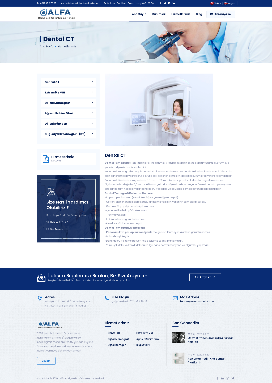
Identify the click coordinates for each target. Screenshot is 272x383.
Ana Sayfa (139, 14)
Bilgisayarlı (143, 345)
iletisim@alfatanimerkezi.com (82, 3)
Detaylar (56, 160)
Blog (199, 14)
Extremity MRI (55, 92)
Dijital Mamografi (58, 103)
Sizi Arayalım (220, 14)
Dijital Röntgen (56, 124)
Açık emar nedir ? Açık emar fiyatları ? (206, 360)
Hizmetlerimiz (180, 14)
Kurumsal (158, 14)
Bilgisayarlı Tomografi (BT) (65, 134)
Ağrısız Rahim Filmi (59, 113)
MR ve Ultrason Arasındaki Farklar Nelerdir (210, 340)
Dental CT (52, 82)
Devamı (46, 361)
